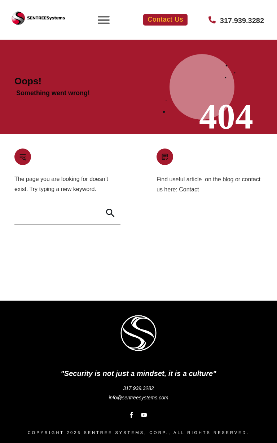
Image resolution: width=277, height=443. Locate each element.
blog (228, 179)
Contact (189, 189)
